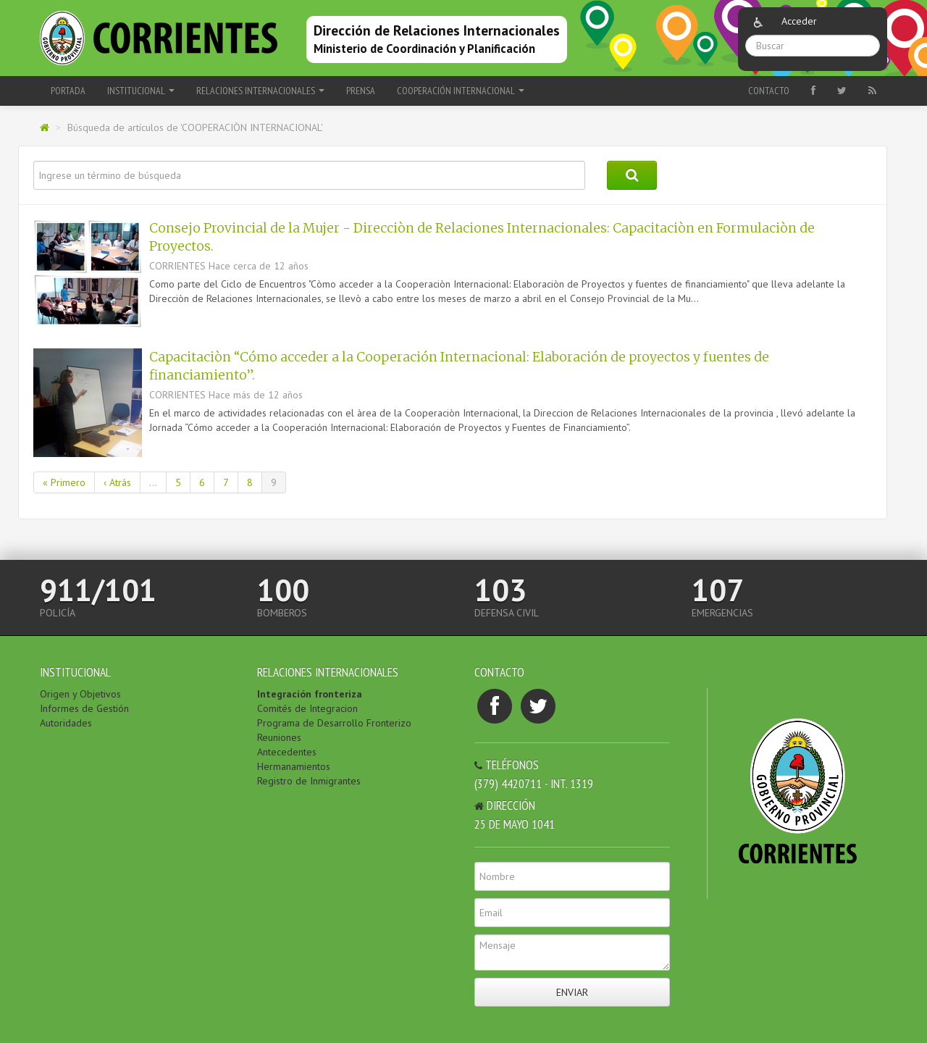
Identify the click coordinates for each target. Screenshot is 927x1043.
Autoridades (66, 722)
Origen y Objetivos (80, 693)
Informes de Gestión (84, 708)
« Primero (64, 482)
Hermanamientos (293, 766)
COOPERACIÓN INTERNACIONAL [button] (460, 90)
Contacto (768, 90)
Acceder (799, 21)
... (153, 482)
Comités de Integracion (307, 708)
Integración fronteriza (309, 693)
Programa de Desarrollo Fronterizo (334, 722)
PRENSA (360, 90)
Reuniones (279, 737)
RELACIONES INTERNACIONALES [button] (260, 90)
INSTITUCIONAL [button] (141, 90)
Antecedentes (286, 751)
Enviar (572, 992)
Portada (68, 90)
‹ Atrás (117, 482)
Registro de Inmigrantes (309, 780)
